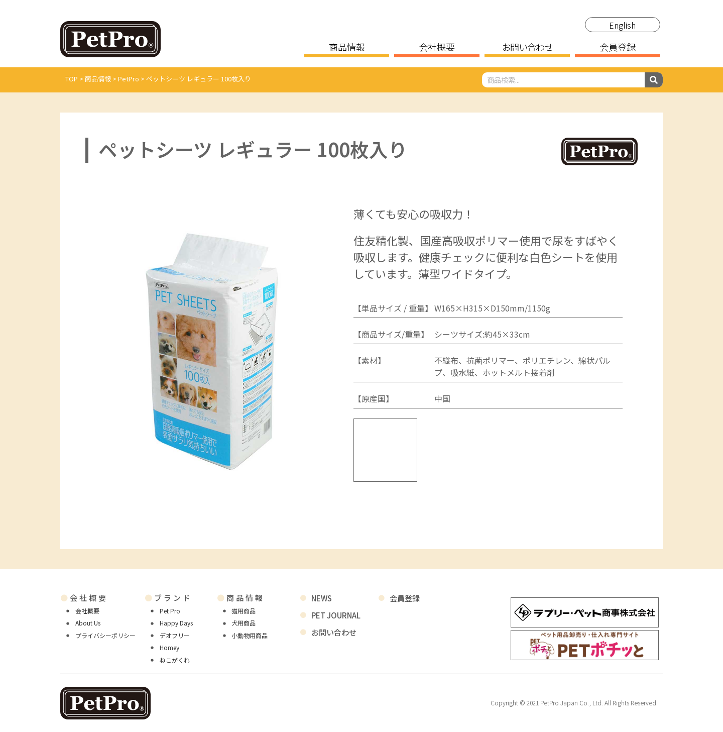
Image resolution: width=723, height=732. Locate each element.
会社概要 (437, 47)
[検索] (654, 79)
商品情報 (347, 47)
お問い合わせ (527, 47)
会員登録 (617, 47)
